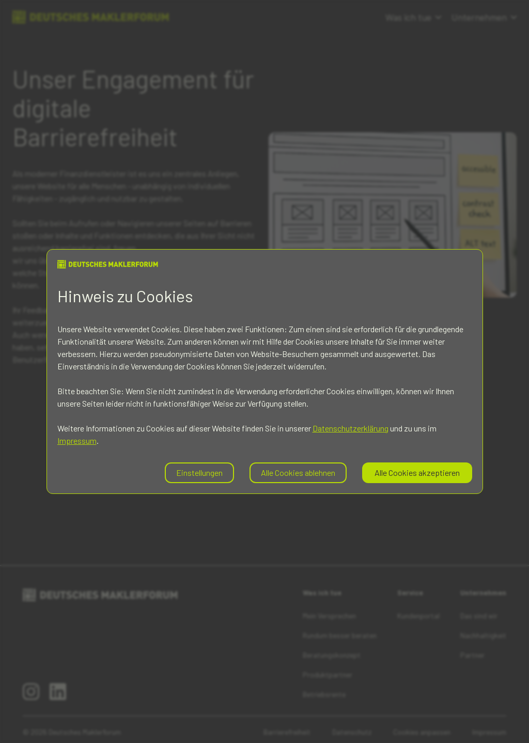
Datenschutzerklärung (350, 428)
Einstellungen (199, 472)
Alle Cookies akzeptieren (417, 472)
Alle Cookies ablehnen (298, 472)
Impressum (77, 440)
